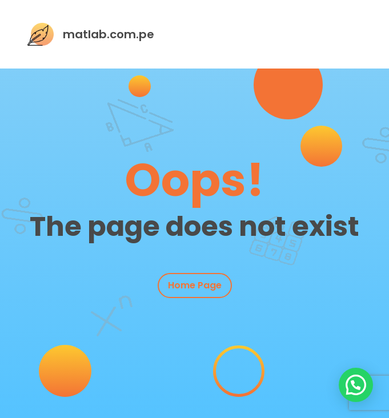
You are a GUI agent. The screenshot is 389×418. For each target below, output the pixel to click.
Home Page (195, 285)
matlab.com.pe (108, 34)
